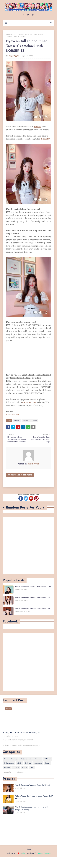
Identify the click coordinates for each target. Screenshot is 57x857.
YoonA (24, 767)
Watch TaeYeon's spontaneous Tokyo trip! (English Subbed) (31, 808)
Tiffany (16, 767)
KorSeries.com (12, 414)
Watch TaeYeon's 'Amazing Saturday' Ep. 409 (33, 587)
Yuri (31, 767)
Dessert (16, 420)
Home (8, 34)
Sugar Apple (14, 56)
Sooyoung (38, 763)
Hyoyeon (26, 420)
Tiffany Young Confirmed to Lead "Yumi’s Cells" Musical (34, 797)
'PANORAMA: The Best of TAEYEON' (21, 733)
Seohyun (28, 763)
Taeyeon (7, 767)
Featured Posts (26, 759)
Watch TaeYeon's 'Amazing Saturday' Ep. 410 (33, 598)
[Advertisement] (28, 545)
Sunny (47, 763)
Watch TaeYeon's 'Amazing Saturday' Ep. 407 (33, 608)
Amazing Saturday (10, 759)
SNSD (14, 34)
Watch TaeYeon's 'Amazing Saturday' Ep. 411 (32, 785)
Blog (23, 853)
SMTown (48, 759)
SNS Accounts (9, 763)
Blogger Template (44, 853)
